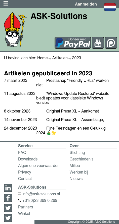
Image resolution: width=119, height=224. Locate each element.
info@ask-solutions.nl (39, 194)
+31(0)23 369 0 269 (37, 201)
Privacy (24, 172)
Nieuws (76, 179)
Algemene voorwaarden (39, 166)
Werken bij (79, 172)
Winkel (24, 214)
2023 (76, 58)
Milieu (75, 166)
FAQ (22, 153)
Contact (25, 179)
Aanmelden (86, 4)
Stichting (77, 153)
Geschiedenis (82, 159)
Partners (25, 207)
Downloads (27, 159)
